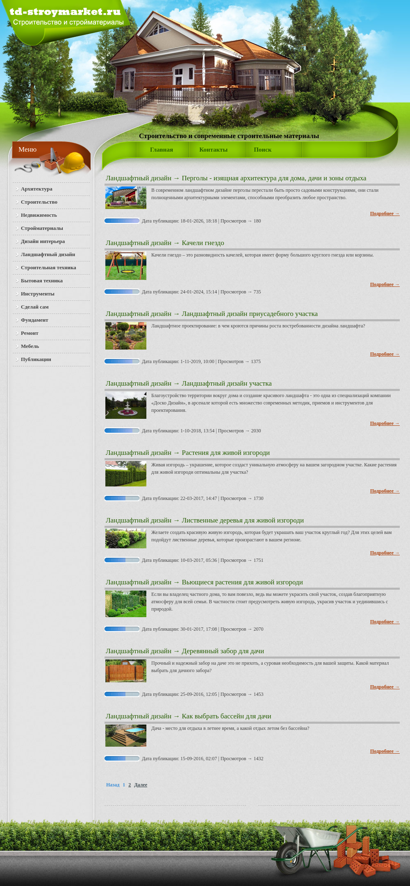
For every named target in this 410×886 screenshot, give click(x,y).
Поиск (262, 149)
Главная (161, 149)
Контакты (213, 149)
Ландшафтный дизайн (138, 178)
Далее (140, 785)
